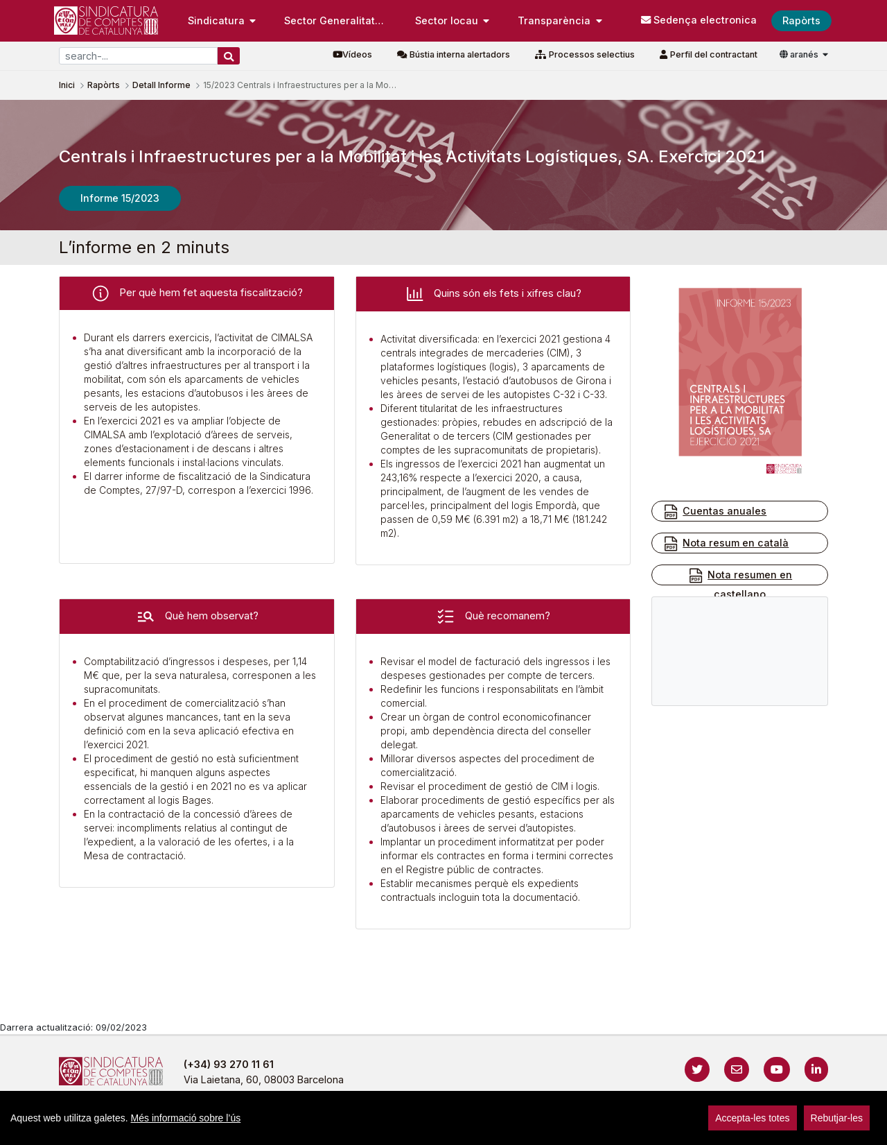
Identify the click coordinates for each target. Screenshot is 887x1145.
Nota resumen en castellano (739, 583)
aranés (800, 54)
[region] (443, 1118)
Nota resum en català (725, 543)
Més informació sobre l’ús (186, 1118)
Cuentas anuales (714, 511)
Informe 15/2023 (119, 198)
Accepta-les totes (752, 1118)
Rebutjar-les (837, 1118)
